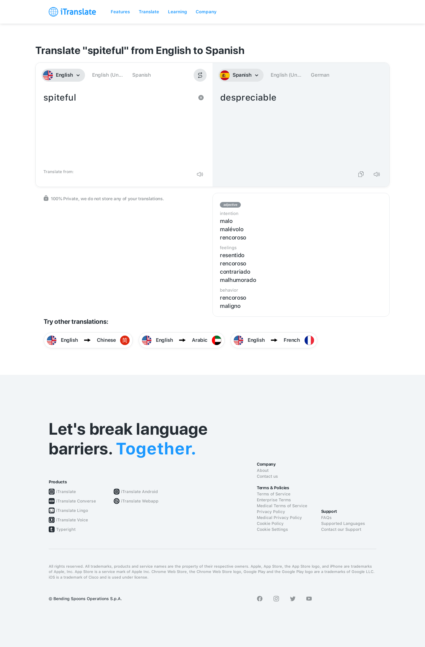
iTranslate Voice (72, 520)
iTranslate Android (139, 491)
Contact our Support (341, 529)
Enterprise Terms (274, 499)
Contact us (267, 476)
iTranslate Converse (76, 501)
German (320, 75)
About (263, 470)
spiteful (118, 128)
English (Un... (107, 75)
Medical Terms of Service (282, 505)
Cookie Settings (272, 529)
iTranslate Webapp (139, 501)
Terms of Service (273, 494)
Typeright (66, 529)
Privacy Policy (271, 511)
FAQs (326, 517)
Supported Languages (343, 523)
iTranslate (66, 491)
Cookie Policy (270, 523)
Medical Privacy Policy (279, 517)
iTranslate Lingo (72, 510)
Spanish (141, 75)
